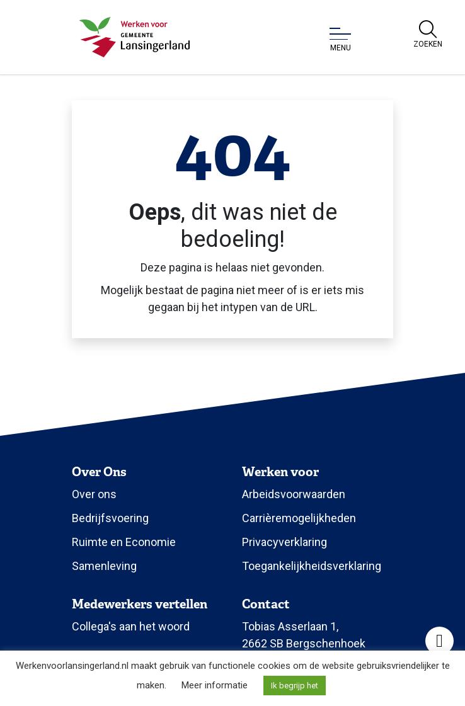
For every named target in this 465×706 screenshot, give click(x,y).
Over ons (94, 494)
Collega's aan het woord (131, 626)
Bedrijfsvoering (110, 518)
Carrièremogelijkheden (299, 518)
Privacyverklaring (284, 542)
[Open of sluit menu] (340, 39)
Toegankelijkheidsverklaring (311, 565)
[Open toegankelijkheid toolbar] (439, 641)
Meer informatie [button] (214, 685)
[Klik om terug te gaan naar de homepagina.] (134, 37)
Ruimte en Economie (124, 542)
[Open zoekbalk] (428, 35)
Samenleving (104, 565)
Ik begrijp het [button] (294, 685)
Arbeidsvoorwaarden (293, 494)
